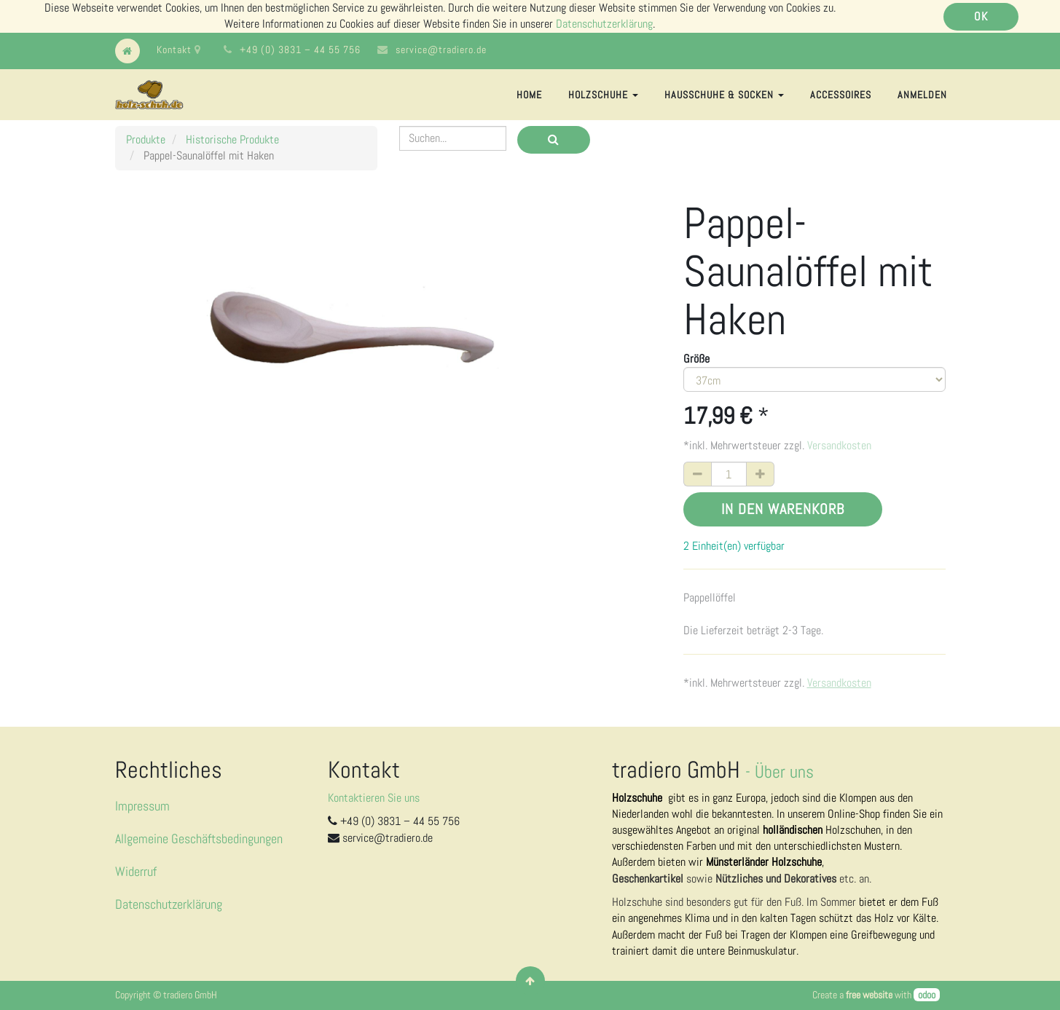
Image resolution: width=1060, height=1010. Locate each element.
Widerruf (136, 871)
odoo (926, 994)
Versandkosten (839, 445)
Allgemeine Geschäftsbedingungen (199, 838)
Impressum (142, 805)
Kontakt (179, 49)
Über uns (784, 771)
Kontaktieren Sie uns (374, 797)
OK (981, 16)
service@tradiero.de (441, 49)
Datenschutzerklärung (604, 23)
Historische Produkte (232, 139)
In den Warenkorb (782, 509)
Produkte (145, 139)
